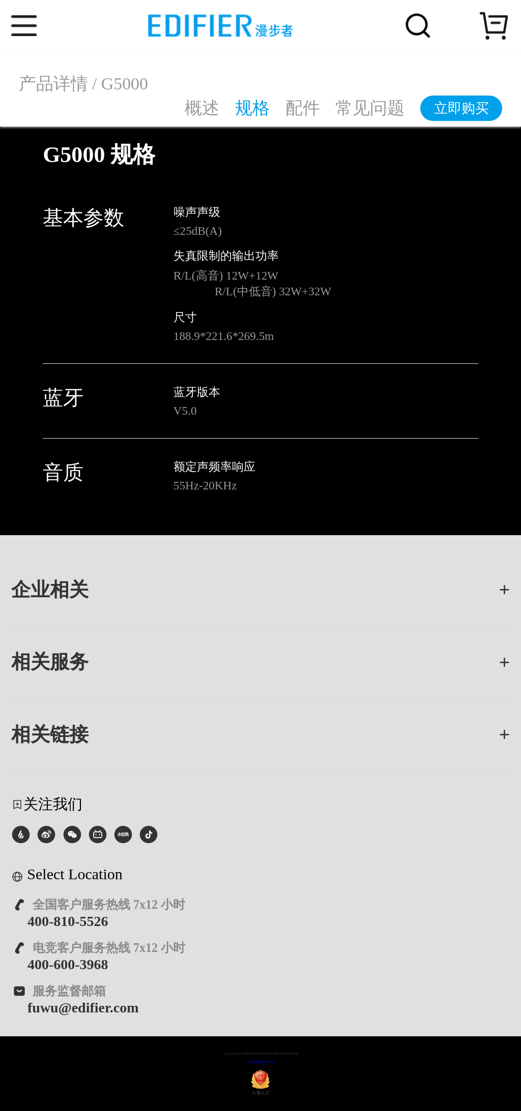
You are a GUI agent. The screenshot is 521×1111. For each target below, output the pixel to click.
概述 (202, 108)
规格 (252, 108)
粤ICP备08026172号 (261, 1062)
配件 (302, 108)
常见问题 (369, 108)
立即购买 (461, 108)
